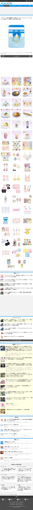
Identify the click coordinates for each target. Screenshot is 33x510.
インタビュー (20, 5)
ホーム (2, 5)
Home (4, 499)
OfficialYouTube (27, 499)
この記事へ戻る (16, 56)
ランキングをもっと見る (16, 340)
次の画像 (31, 56)
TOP (16, 496)
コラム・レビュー (22, 474)
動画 (30, 5)
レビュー (25, 5)
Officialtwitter (19, 499)
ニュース (6, 5)
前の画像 (2, 56)
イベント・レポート (22, 466)
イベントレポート (13, 5)
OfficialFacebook (11, 499)
